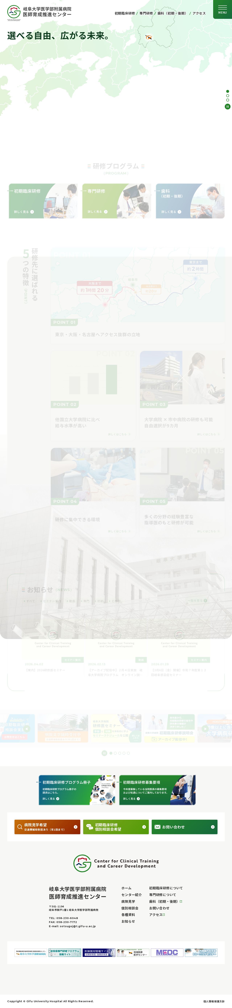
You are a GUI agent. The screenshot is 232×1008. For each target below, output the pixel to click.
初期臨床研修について (166, 887)
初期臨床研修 (125, 13)
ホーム (126, 887)
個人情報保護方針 (214, 1001)
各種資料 (128, 914)
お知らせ (128, 921)
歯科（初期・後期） (173, 13)
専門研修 (146, 13)
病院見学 (128, 901)
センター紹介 (131, 894)
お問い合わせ (159, 908)
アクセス (199, 13)
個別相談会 (129, 908)
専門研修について (162, 894)
